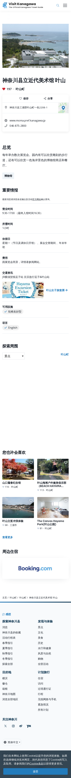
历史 (40, 643)
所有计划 (43, 710)
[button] (31, 462)
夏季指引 (7, 648)
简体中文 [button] (11, 742)
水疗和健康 (44, 648)
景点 (40, 627)
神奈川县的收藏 (11, 632)
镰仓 (5, 683)
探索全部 (7, 664)
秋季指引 (7, 653)
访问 (40, 683)
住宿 (40, 678)
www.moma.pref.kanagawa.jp (27, 120)
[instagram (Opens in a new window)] (13, 726)
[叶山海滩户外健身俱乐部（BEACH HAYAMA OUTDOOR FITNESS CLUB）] (53, 475)
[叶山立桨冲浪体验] (18, 512)
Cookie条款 (36, 763)
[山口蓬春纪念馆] (18, 473)
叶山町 (20, 89)
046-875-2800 (18, 126)
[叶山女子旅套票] (35, 290)
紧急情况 (43, 704)
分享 (48, 98)
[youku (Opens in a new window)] (29, 726)
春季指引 (7, 643)
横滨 (5, 678)
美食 (40, 637)
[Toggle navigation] (65, 5)
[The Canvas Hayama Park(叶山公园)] (53, 513)
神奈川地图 (8, 694)
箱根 (5, 689)
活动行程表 (8, 637)
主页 (4, 597)
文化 (40, 632)
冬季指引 (7, 658)
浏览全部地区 (10, 699)
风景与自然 (44, 653)
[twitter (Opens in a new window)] (5, 726)
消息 (5, 627)
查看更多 (7, 537)
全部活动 (43, 664)
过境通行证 (44, 689)
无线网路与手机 (47, 699)
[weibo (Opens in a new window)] (21, 726)
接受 (35, 771)
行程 (40, 694)
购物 (40, 658)
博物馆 (8, 176)
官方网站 (36, 199)
